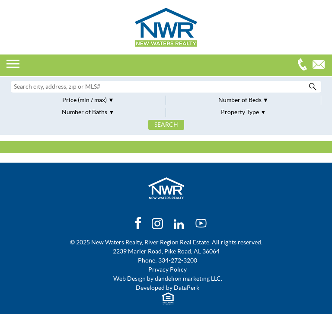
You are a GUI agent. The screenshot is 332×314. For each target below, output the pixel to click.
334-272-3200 (304, 65)
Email (321, 65)
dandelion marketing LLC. (188, 278)
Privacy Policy (167, 269)
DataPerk (186, 287)
